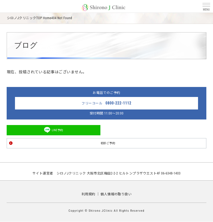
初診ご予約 (108, 143)
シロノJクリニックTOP (24, 18)
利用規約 (88, 194)
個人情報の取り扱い (115, 194)
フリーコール (106, 103)
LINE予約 (57, 130)
